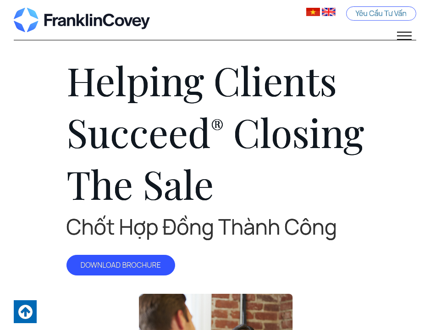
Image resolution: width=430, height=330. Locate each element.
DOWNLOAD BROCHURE (121, 265)
